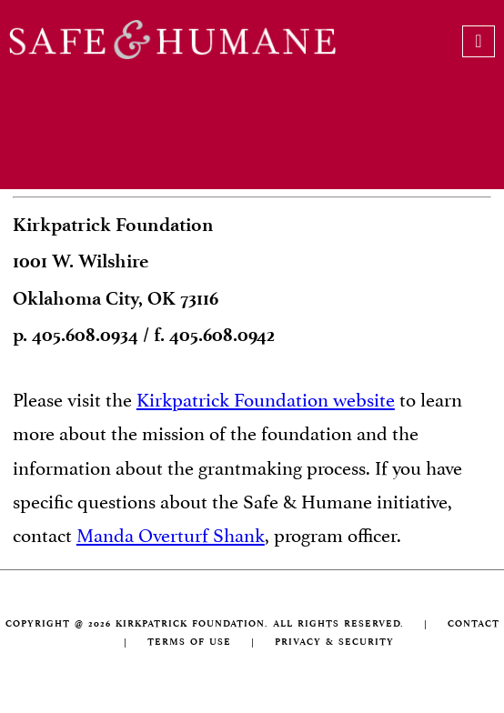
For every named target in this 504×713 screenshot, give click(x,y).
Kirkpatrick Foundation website (265, 397)
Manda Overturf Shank (170, 532)
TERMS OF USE (189, 642)
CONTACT (473, 623)
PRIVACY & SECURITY (334, 642)
